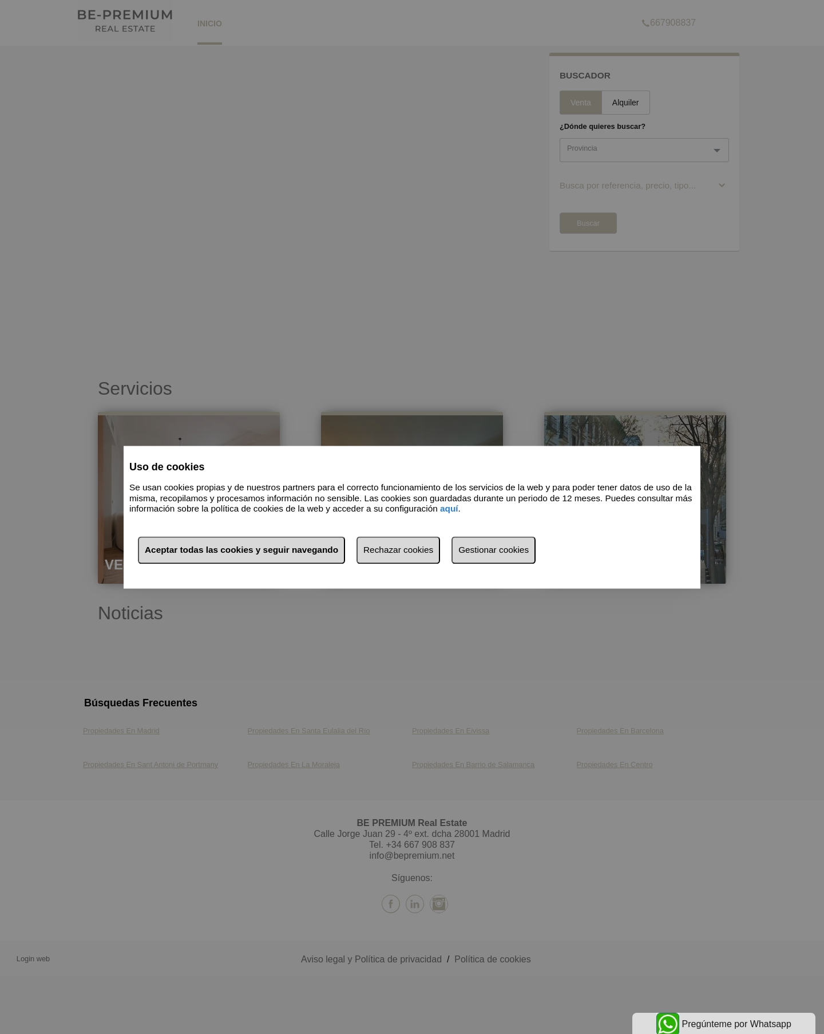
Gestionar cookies (493, 550)
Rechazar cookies (398, 550)
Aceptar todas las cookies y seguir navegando (241, 550)
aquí (449, 509)
